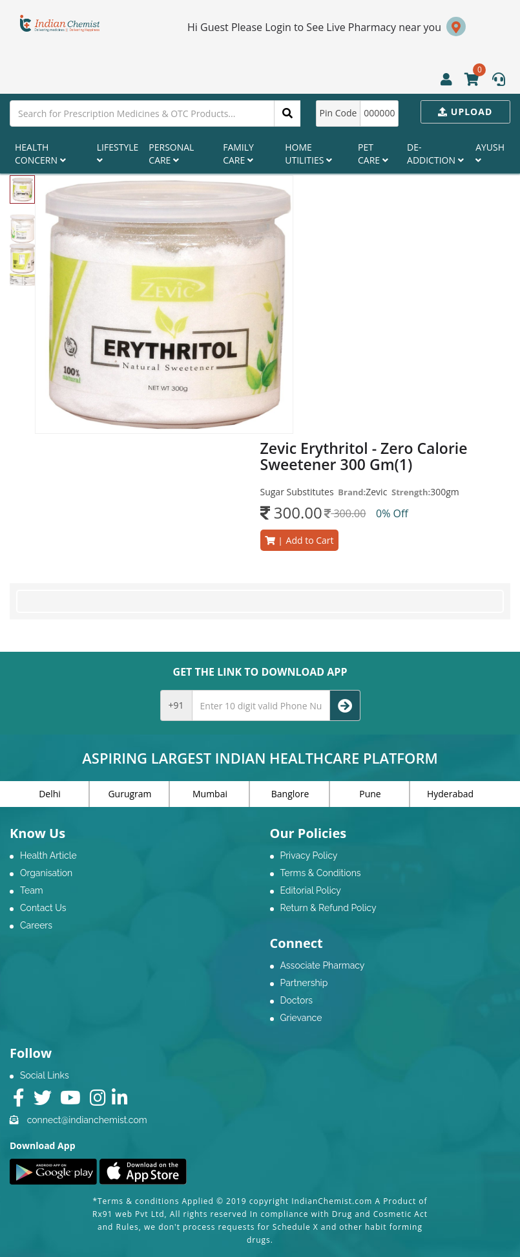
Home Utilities (308, 153)
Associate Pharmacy (322, 965)
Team (31, 890)
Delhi (50, 794)
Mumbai (209, 794)
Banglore (290, 794)
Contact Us (43, 908)
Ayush (489, 153)
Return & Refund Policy (328, 908)
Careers (36, 925)
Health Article (48, 855)
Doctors (296, 1000)
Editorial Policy (310, 890)
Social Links (44, 1075)
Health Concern (40, 153)
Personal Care (171, 153)
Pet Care (373, 153)
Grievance (301, 1018)
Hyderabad (450, 794)
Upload (465, 111)
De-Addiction (435, 153)
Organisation (46, 873)
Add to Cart (299, 540)
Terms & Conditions (320, 873)
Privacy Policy (309, 855)
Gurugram (129, 794)
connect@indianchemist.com (87, 1120)
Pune (369, 794)
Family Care (238, 153)
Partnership (304, 983)
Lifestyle (118, 153)
